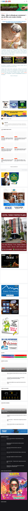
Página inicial (3, 13)
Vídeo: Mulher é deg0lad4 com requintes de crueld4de (14, 456)
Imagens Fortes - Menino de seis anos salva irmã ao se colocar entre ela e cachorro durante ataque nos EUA (6, 150)
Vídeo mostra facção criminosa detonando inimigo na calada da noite (16, 452)
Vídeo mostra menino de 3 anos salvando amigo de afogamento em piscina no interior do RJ (20, 139)
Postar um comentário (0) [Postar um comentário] (14, 166)
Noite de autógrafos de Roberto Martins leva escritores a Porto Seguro (17, 373)
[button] (1, 1)
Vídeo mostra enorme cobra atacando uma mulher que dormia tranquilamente (15, 443)
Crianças (7, 13)
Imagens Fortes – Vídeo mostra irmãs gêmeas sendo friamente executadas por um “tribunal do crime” (15, 466)
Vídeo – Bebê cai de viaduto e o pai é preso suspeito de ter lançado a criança (20, 160)
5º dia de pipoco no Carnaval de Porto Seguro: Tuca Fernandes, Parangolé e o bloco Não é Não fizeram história (15, 378)
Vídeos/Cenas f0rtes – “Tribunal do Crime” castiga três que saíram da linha (16, 420)
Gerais (10, 118)
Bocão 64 (6, 122)
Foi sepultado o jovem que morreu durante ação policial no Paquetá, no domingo (17, 415)
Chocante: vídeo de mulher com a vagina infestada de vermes (15, 424)
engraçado (7, 118)
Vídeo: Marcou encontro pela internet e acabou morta (14, 447)
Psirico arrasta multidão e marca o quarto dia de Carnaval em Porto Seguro (16, 382)
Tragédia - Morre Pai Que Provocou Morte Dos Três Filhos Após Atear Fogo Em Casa (7, 160)
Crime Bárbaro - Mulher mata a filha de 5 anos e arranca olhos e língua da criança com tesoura (7, 139)
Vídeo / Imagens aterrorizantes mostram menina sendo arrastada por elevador (20, 149)
